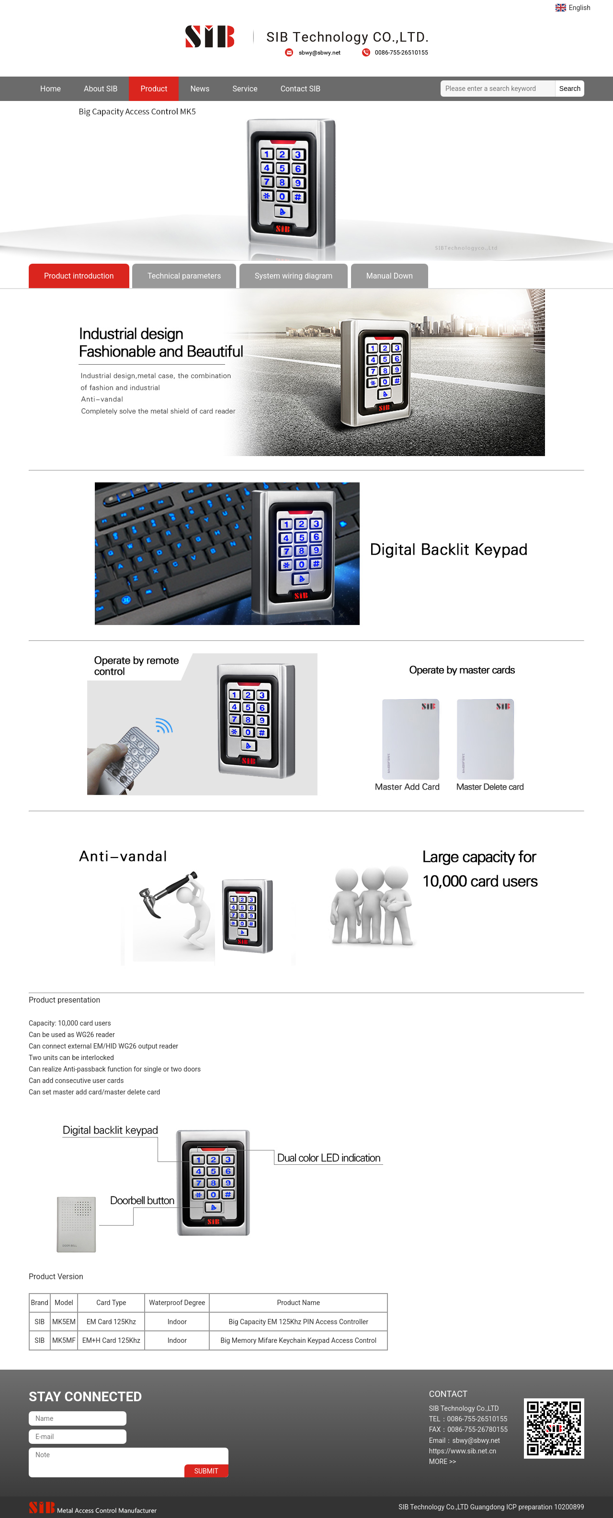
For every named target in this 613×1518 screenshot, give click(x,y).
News (199, 88)
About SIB (100, 88)
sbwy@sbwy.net (318, 52)
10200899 (569, 1507)
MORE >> (442, 1461)
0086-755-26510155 (395, 52)
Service (245, 88)
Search (569, 88)
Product (153, 88)
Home (50, 88)
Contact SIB (301, 88)
